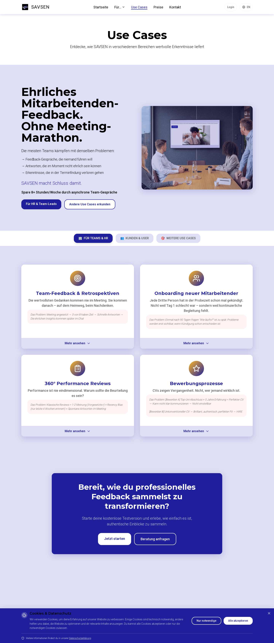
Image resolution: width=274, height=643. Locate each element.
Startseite (100, 7)
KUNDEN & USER (134, 238)
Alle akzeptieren (238, 620)
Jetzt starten (114, 539)
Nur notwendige (206, 620)
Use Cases (139, 7)
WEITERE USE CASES (178, 238)
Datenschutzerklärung (80, 638)
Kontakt (175, 7)
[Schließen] (269, 613)
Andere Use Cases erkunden (89, 204)
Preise (158, 7)
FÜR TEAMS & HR (93, 238)
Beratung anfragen (155, 539)
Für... (119, 7)
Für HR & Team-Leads (41, 204)
